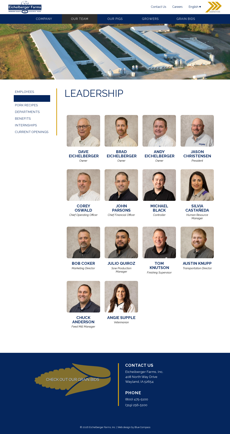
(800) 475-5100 (136, 399)
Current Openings (31, 132)
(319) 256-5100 (136, 405)
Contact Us (139, 365)
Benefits (23, 118)
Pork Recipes (26, 105)
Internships (26, 125)
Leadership (24, 98)
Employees (24, 92)
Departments (27, 112)
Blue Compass (142, 427)
